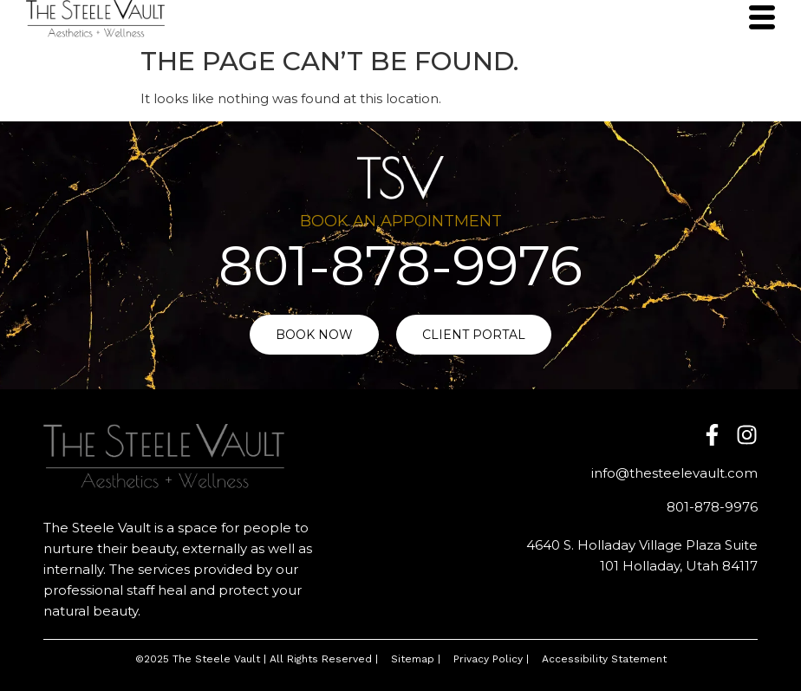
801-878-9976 (400, 265)
